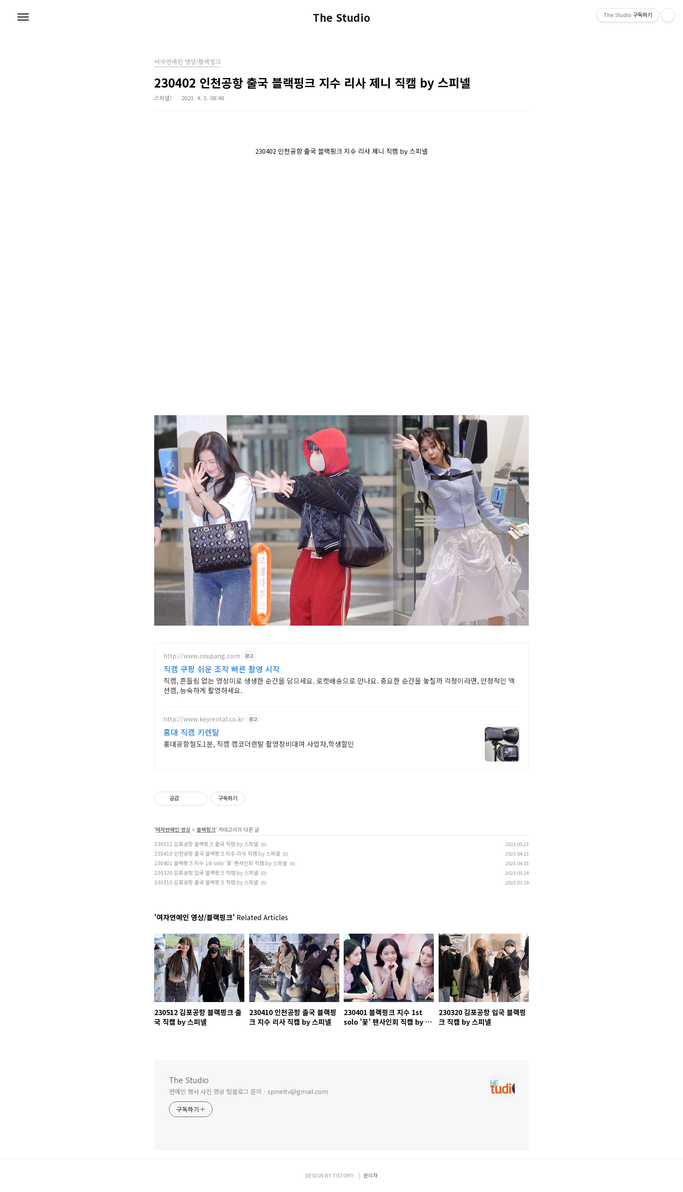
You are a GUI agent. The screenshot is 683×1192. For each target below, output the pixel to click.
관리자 (370, 1175)
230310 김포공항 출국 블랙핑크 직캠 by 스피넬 (206, 882)
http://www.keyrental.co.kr (203, 719)
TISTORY (343, 1175)
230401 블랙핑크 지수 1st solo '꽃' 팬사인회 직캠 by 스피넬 (220, 863)
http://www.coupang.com (201, 656)
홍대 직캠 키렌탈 (191, 732)
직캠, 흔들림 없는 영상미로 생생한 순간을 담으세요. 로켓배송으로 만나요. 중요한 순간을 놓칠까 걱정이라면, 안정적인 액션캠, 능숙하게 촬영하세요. (339, 685)
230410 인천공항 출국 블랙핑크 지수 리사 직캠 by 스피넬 (217, 853)
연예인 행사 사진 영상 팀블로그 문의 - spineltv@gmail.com (248, 1091)
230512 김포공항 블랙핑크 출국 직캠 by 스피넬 (206, 843)
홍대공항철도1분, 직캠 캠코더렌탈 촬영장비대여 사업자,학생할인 (258, 743)
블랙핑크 (206, 829)
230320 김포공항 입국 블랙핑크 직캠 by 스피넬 (206, 872)
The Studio (341, 17)
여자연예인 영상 (173, 829)
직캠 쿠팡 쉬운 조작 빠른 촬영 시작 (221, 669)
